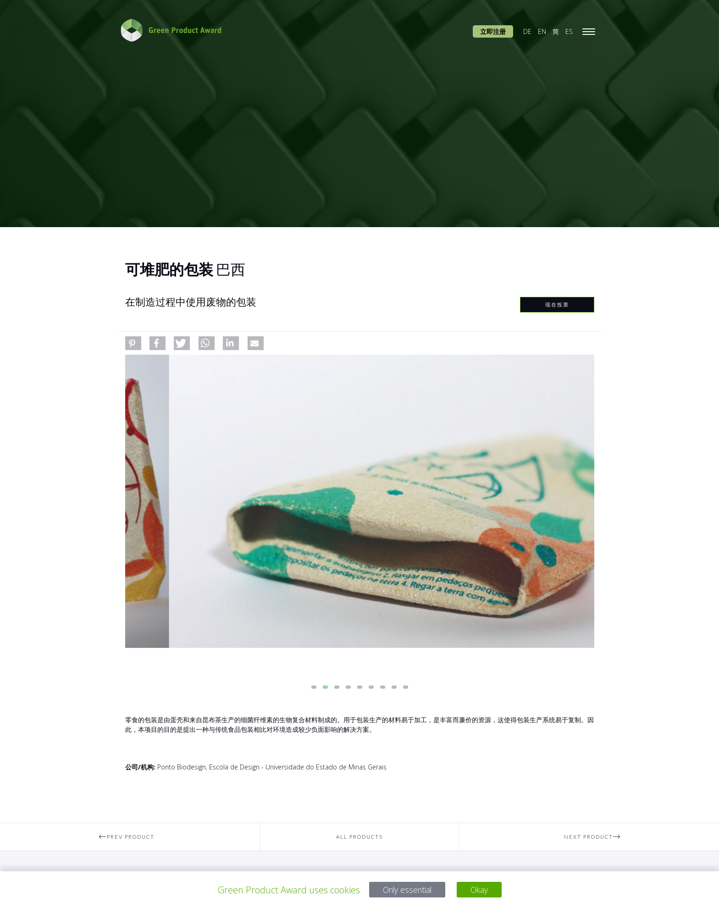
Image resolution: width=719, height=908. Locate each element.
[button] (133, 343)
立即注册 (493, 31)
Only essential (405, 890)
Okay (483, 890)
